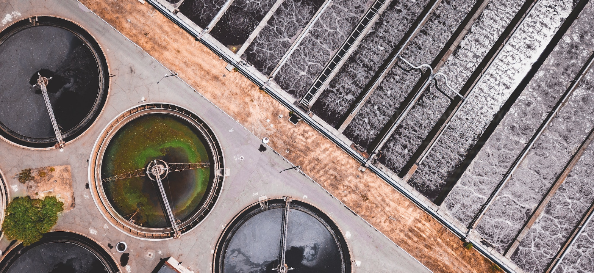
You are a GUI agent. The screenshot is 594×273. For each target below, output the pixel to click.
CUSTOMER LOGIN (544, 19)
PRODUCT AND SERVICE (349, 19)
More (504, 222)
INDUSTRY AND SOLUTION (431, 19)
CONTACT (493, 19)
